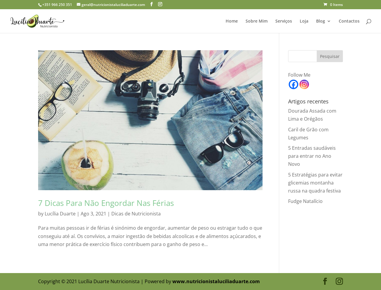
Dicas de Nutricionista (136, 213)
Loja (304, 21)
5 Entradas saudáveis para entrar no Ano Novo (312, 156)
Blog (320, 21)
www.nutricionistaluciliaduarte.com (216, 281)
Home (232, 21)
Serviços (283, 21)
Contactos (349, 21)
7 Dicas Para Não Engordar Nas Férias (106, 203)
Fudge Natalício (305, 201)
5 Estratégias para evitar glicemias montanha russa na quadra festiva (315, 182)
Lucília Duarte (60, 213)
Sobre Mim (257, 21)
